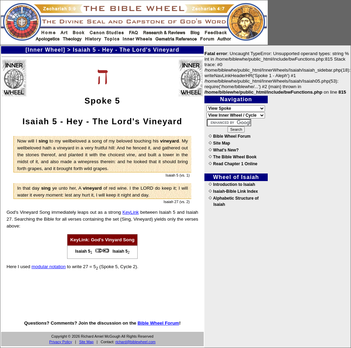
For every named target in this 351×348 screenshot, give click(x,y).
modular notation (49, 266)
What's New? (224, 150)
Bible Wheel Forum (158, 323)
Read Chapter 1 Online (233, 163)
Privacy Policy (60, 342)
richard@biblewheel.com (135, 342)
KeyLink (131, 212)
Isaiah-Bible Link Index (233, 191)
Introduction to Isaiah (232, 184)
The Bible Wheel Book (232, 157)
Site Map (86, 342)
